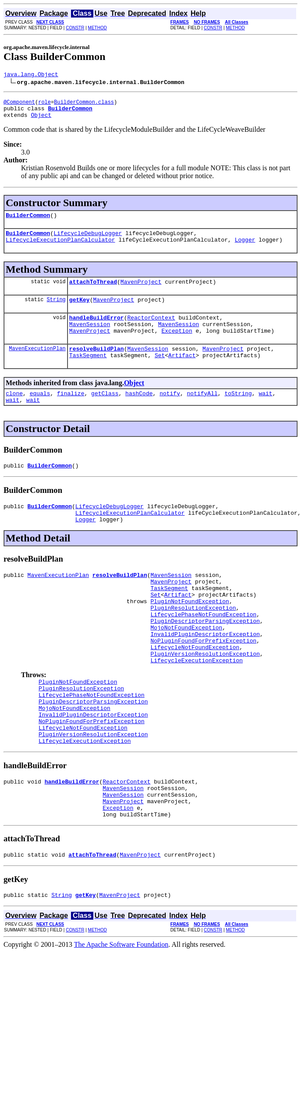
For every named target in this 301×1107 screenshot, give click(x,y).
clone (14, 413)
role (44, 104)
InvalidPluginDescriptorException (205, 673)
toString (237, 413)
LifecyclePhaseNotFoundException (203, 650)
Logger (245, 249)
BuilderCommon (28, 221)
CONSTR (75, 27)
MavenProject (141, 292)
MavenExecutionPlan (37, 365)
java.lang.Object (31, 75)
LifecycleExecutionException (196, 705)
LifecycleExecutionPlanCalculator (60, 249)
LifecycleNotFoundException (194, 689)
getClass (104, 413)
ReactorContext (151, 330)
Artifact (181, 373)
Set (160, 373)
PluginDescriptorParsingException (205, 657)
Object (41, 120)
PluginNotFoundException (189, 634)
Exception (176, 346)
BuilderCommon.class (84, 104)
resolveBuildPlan (96, 365)
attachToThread (93, 292)
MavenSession (89, 338)
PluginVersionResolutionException (205, 697)
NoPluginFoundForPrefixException (203, 681)
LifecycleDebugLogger (87, 241)
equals (40, 413)
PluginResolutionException (193, 642)
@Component (19, 104)
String (56, 311)
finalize (70, 413)
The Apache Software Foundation (121, 1012)
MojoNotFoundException (186, 665)
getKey (79, 311)
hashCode (138, 413)
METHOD (97, 27)
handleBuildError (96, 330)
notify (169, 413)
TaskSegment (88, 373)
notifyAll (202, 413)
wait (265, 413)
